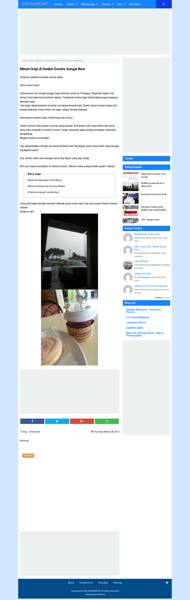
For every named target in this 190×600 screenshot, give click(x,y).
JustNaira (166, 298)
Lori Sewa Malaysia (137, 317)
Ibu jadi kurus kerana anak (154, 194)
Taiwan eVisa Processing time (151, 285)
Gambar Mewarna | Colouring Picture (143, 311)
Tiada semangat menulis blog (45, 193)
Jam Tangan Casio (150, 219)
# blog (24, 433)
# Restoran (34, 433)
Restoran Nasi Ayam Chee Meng (47, 180)
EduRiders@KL (134, 327)
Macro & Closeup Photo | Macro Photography (145, 334)
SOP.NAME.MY (94, 592)
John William (141, 261)
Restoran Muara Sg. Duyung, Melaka (49, 187)
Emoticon (28, 457)
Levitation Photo (136, 322)
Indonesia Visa (142, 273)
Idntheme (101, 596)
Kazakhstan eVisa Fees (147, 234)
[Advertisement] (95, 32)
